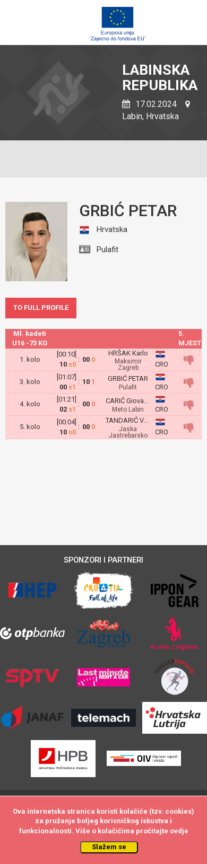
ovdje (179, 831)
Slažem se (109, 847)
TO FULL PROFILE (40, 307)
